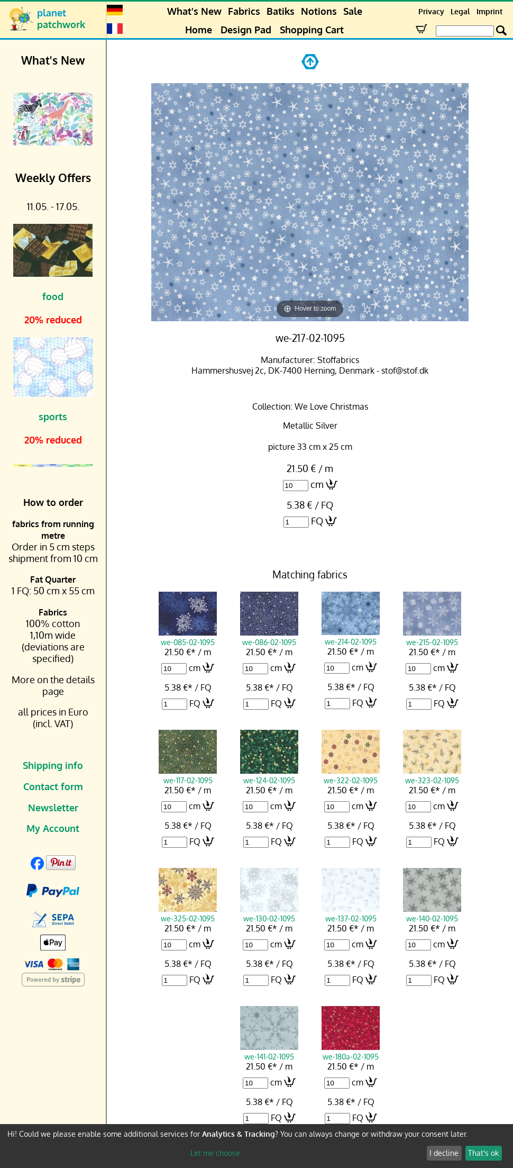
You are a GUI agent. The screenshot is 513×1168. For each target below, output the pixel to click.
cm (317, 484)
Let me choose (215, 1152)
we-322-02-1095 (351, 775)
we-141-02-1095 (269, 1051)
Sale (352, 11)
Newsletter (53, 807)
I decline (444, 1152)
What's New (194, 11)
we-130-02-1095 (269, 913)
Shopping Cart (312, 29)
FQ (317, 521)
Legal (460, 11)
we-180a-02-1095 (351, 1051)
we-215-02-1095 (432, 637)
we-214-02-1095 (351, 636)
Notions (319, 11)
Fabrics (244, 11)
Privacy (431, 11)
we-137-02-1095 (351, 913)
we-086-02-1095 (269, 637)
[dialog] (256, 1146)
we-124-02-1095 (269, 775)
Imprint (489, 11)
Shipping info (53, 765)
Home (198, 29)
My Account (52, 828)
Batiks (281, 11)
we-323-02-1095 (432, 775)
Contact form (53, 786)
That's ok (483, 1152)
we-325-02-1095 (188, 913)
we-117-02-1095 (188, 775)
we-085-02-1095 (188, 637)
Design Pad (246, 29)
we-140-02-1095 (432, 913)
